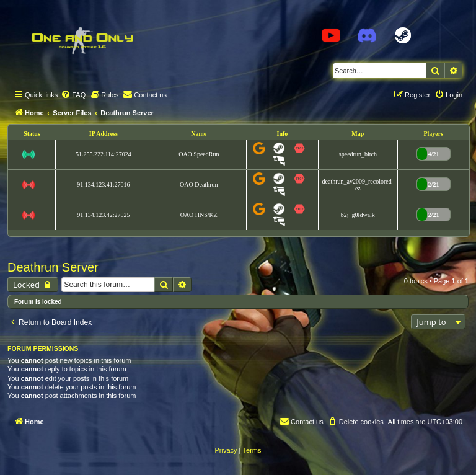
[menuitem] (73, 94)
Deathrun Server (53, 267)
